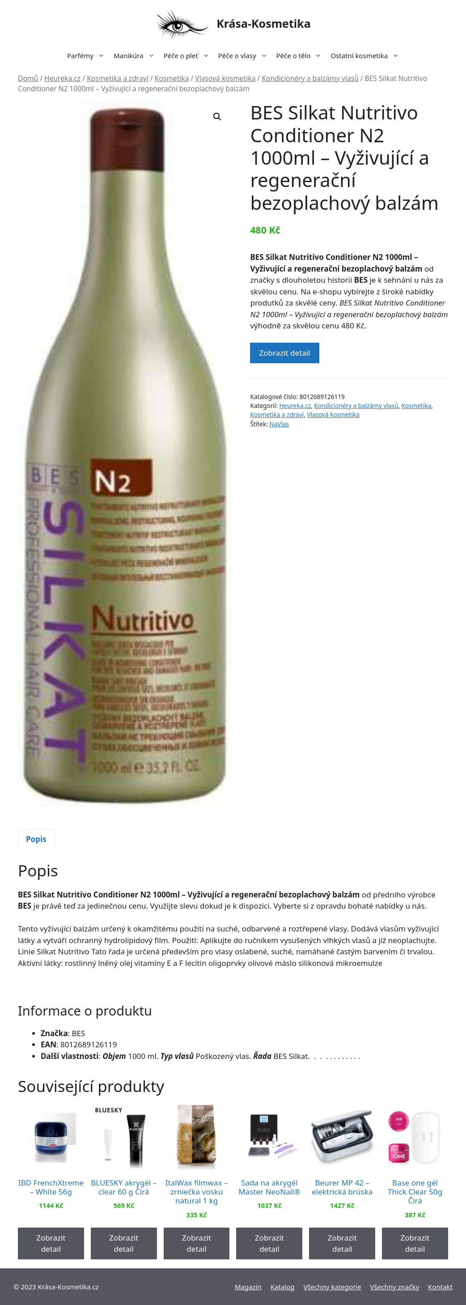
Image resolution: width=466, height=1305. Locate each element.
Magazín (248, 1286)
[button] (217, 117)
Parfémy (88, 55)
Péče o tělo (301, 55)
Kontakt (440, 1286)
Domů (28, 78)
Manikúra (136, 55)
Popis (36, 839)
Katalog (283, 1286)
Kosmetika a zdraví (117, 78)
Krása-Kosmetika (263, 23)
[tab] (36, 839)
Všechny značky (394, 1286)
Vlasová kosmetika (225, 78)
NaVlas (279, 424)
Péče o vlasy (245, 55)
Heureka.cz (62, 78)
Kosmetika (172, 78)
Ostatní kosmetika (366, 55)
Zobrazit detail (284, 353)
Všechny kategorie (332, 1286)
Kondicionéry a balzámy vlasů (310, 78)
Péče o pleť (189, 55)
